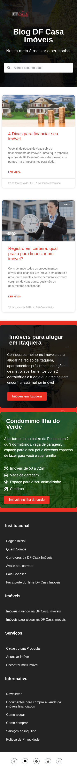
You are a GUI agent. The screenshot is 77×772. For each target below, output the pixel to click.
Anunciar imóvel (18, 657)
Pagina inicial (15, 541)
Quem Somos (16, 549)
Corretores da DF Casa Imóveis (29, 557)
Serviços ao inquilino (21, 731)
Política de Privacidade (23, 739)
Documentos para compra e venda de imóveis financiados (33, 704)
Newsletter (14, 694)
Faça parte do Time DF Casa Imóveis (33, 582)
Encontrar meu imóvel (22, 665)
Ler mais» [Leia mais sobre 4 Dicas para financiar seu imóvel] (14, 172)
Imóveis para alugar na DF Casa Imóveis (36, 619)
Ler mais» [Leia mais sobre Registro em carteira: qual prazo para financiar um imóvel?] (14, 296)
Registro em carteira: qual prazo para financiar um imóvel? (32, 253)
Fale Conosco (16, 574)
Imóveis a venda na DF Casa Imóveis (33, 611)
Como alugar (15, 714)
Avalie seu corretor (19, 566)
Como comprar (17, 723)
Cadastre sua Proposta (23, 648)
